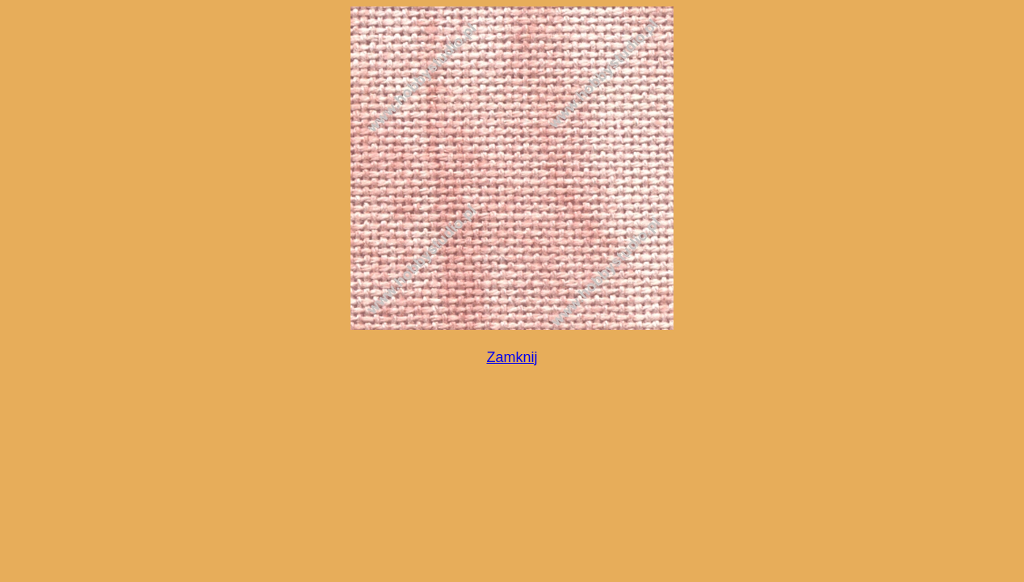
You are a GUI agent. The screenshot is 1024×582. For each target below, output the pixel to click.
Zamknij (511, 357)
